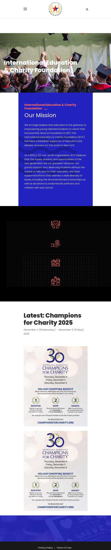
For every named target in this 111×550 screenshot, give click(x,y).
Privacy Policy (46, 539)
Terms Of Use (63, 539)
